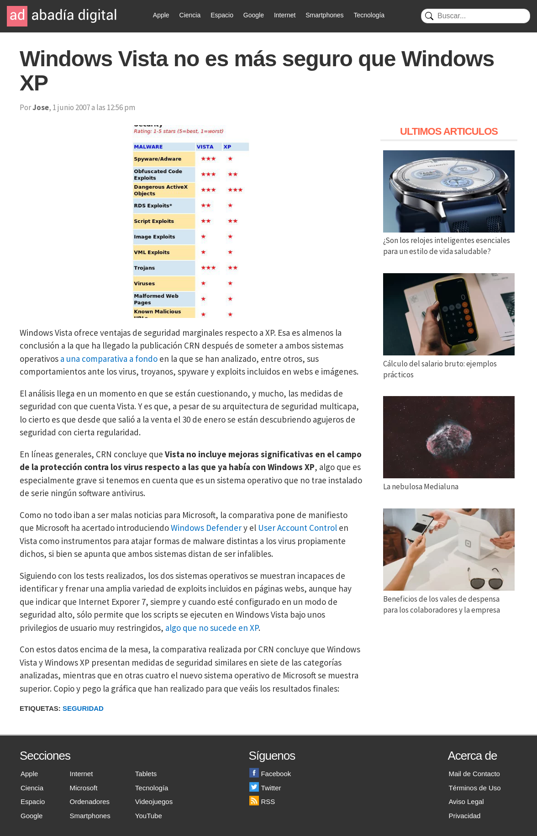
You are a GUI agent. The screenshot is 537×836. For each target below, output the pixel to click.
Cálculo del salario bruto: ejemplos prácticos (449, 364)
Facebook (270, 774)
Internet (284, 15)
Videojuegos (154, 801)
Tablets (146, 774)
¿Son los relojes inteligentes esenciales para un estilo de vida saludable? (449, 241)
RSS (262, 801)
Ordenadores (90, 801)
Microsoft (84, 788)
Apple (161, 15)
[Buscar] (475, 16)
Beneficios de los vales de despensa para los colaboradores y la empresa (449, 599)
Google (253, 15)
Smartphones (324, 15)
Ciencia (190, 15)
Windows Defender (206, 527)
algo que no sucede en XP (211, 627)
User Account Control (297, 527)
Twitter (265, 788)
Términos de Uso (474, 788)
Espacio (222, 15)
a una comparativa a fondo (109, 358)
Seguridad (83, 708)
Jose (40, 107)
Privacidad (464, 816)
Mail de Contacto (474, 774)
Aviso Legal (466, 801)
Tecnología (368, 15)
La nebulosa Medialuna (449, 481)
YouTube (148, 816)
